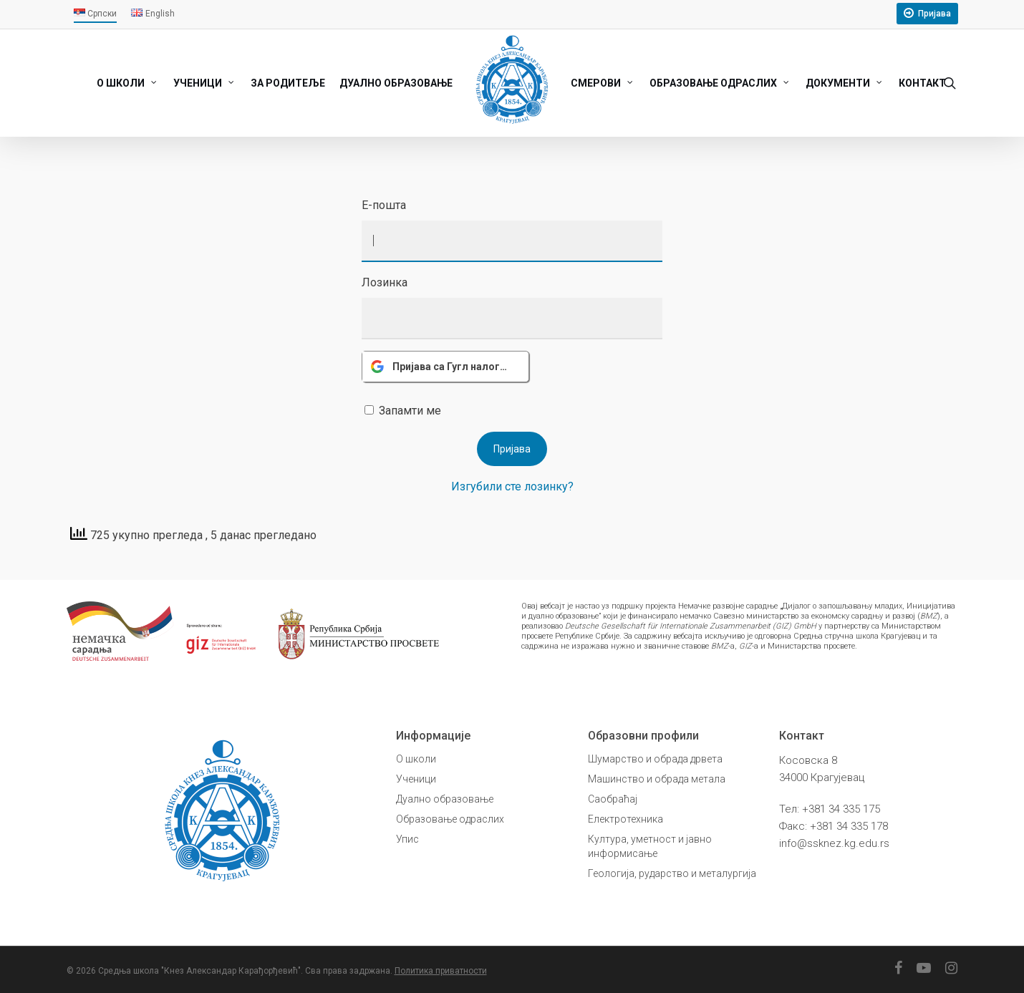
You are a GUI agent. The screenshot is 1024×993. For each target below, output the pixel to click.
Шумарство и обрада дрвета (655, 759)
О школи (416, 759)
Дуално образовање (444, 799)
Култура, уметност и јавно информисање (650, 846)
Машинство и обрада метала (656, 779)
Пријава (934, 14)
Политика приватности (441, 971)
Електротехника (625, 819)
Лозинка (384, 282)
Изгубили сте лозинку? (512, 486)
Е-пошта (384, 205)
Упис (407, 839)
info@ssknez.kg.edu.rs (834, 843)
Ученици (416, 779)
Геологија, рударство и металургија (672, 873)
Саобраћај (612, 799)
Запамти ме (410, 410)
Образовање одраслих (450, 819)
